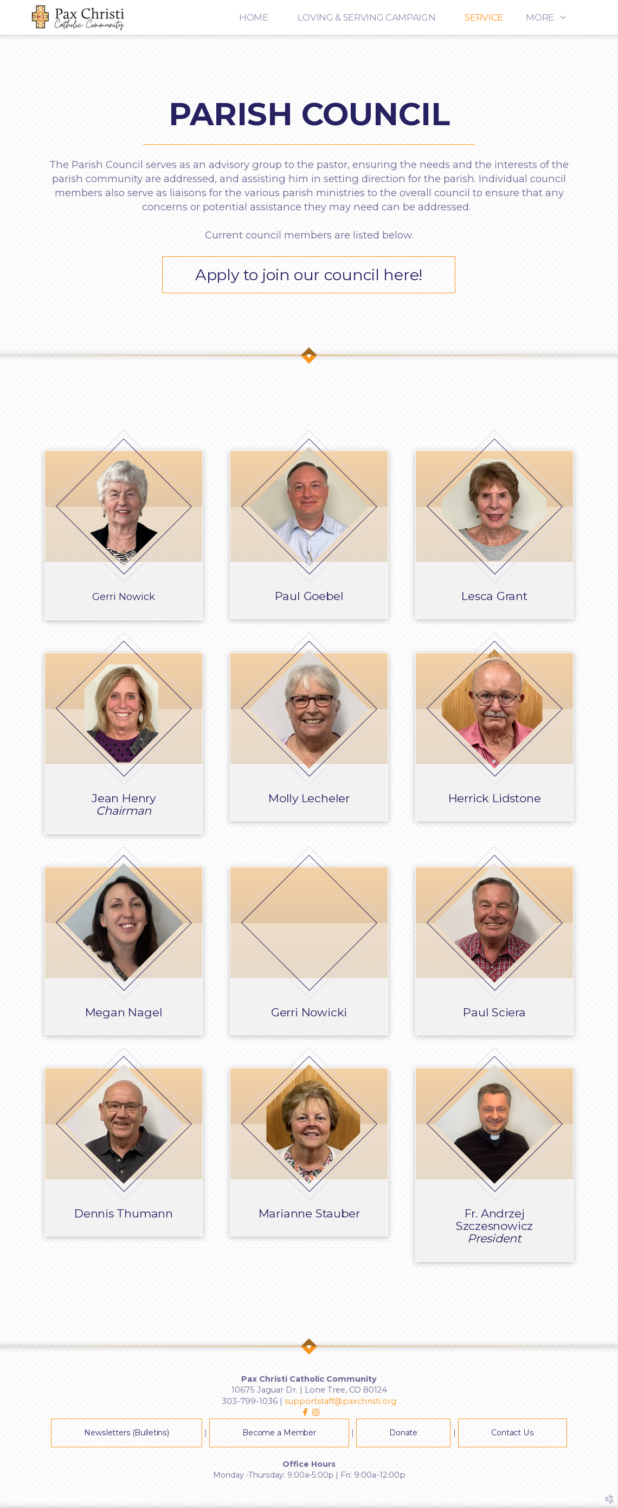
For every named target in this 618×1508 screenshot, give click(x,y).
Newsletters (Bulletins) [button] (126, 1433)
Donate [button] (403, 1433)
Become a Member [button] (279, 1433)
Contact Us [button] (512, 1433)
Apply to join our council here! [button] (308, 274)
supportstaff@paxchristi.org (340, 1401)
